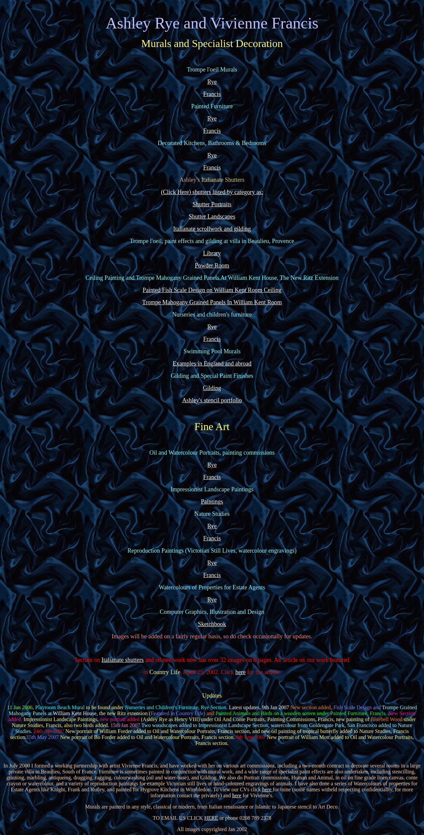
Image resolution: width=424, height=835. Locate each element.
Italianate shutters (122, 660)
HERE (211, 818)
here (241, 672)
